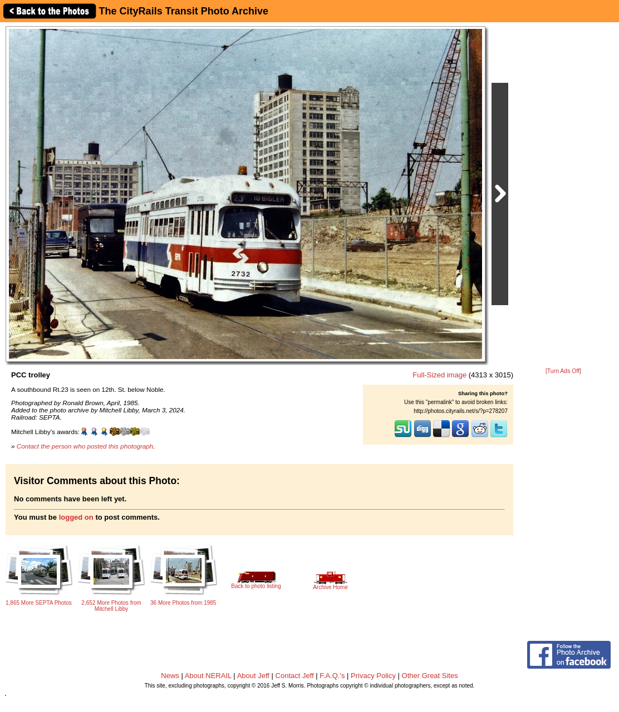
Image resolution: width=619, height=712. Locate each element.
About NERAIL (208, 675)
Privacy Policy (373, 675)
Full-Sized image (439, 375)
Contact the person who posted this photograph (85, 446)
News (170, 675)
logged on (76, 517)
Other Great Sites (430, 675)
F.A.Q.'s (332, 675)
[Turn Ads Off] (563, 371)
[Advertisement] (563, 195)
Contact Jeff (295, 675)
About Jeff (253, 675)
